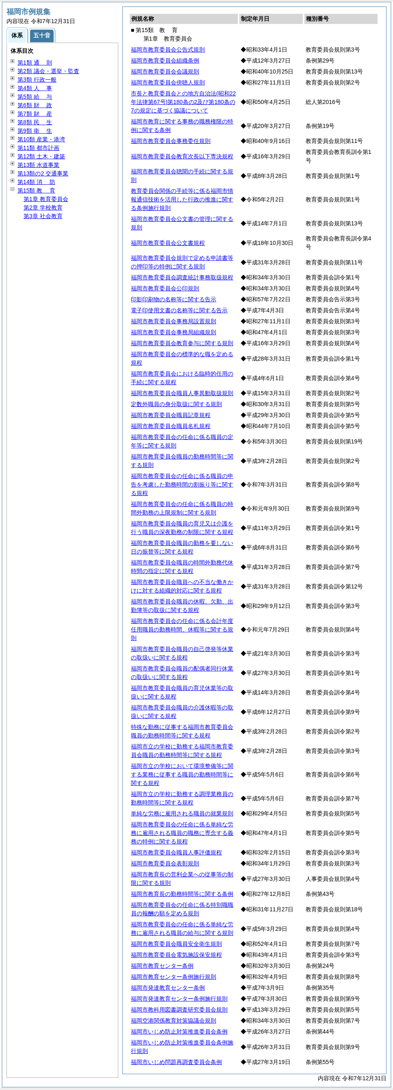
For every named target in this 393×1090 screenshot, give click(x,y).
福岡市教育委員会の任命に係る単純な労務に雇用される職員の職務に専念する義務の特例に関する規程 (182, 833)
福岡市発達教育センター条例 (168, 987)
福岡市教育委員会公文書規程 (168, 243)
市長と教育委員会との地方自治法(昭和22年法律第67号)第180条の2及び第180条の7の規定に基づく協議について (183, 102)
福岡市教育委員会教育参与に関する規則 (182, 343)
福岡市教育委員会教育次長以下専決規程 (182, 156)
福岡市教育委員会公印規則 (165, 288)
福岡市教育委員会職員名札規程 (171, 426)
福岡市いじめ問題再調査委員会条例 (176, 1062)
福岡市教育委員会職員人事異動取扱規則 (182, 393)
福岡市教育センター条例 (162, 965)
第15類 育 (36, 190)
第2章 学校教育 (43, 207)
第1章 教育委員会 (46, 199)
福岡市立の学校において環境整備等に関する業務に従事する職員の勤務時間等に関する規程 (182, 774)
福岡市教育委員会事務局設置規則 (173, 321)
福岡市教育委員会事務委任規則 (171, 141)
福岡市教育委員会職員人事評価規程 (176, 852)
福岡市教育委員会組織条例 (165, 60)
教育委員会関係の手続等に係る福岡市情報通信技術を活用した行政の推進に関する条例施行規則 (182, 199)
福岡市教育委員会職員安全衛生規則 (176, 944)
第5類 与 (34, 96)
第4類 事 (34, 88)
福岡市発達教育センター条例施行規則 (179, 998)
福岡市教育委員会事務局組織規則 (173, 332)
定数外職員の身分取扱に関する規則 (176, 404)
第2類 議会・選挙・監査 (48, 71)
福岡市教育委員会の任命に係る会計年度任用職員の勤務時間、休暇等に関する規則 (182, 629)
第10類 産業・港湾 (41, 139)
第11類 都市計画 (38, 148)
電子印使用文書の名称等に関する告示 (179, 310)
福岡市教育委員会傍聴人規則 (168, 82)
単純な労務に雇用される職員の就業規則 (182, 813)
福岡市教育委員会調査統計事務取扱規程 (182, 277)
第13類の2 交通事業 (42, 173)
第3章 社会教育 (43, 216)
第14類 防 (36, 182)
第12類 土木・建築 (41, 156)
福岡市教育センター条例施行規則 (173, 976)
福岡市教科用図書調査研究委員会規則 (179, 1009)
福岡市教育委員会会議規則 (165, 71)
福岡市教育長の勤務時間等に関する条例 (182, 894)
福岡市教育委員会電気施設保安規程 (176, 955)
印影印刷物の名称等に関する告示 (173, 299)
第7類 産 (34, 113)
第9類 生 (34, 131)
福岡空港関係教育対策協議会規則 (173, 1020)
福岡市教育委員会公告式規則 (168, 49)
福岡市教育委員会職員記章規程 (171, 415)
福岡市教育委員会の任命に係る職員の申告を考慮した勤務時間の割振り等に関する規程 (182, 484)
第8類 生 (34, 122)
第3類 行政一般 (36, 79)
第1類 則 (34, 62)
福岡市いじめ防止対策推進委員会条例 (179, 1031)
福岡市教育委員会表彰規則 (165, 863)
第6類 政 (34, 105)
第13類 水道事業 (38, 165)
